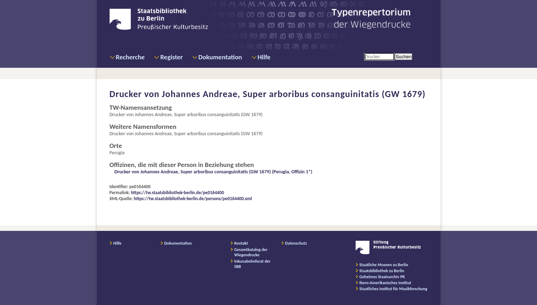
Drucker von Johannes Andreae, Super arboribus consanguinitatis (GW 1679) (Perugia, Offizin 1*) (214, 172)
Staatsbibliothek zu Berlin (382, 270)
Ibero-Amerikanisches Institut (385, 282)
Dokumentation (220, 57)
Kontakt (241, 243)
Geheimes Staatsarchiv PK (382, 276)
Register (171, 57)
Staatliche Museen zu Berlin (384, 264)
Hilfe (264, 57)
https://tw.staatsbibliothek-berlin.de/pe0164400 (177, 192)
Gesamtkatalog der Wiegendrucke (251, 252)
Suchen (403, 56)
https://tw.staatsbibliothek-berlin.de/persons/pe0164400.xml (193, 198)
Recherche (130, 57)
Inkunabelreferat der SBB (252, 264)
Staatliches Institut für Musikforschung (393, 288)
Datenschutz (296, 243)
